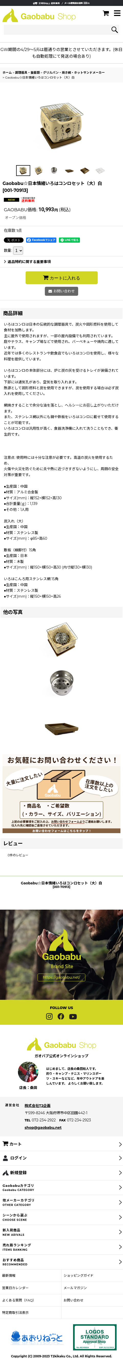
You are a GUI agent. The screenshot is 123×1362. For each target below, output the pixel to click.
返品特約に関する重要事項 (27, 261)
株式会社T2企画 (37, 1115)
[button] (117, 13)
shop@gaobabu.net (43, 1137)
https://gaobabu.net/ (61, 987)
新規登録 (18, 1182)
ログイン (18, 1168)
